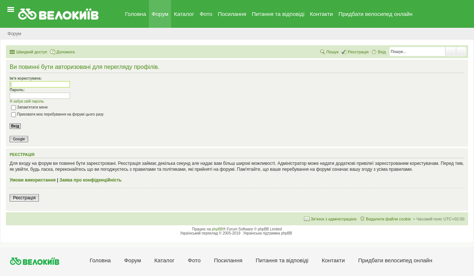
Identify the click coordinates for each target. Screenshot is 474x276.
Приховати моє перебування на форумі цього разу (57, 114)
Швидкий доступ (31, 52)
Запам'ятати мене (29, 107)
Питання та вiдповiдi (278, 14)
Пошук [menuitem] (332, 52)
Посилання (232, 14)
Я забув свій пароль (27, 101)
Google (19, 139)
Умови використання (33, 180)
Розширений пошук (461, 51)
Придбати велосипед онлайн (375, 14)
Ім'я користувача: (26, 78)
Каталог (184, 14)
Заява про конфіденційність (90, 180)
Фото (206, 14)
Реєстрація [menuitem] (358, 52)
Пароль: (17, 90)
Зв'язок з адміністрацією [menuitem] (334, 219)
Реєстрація (24, 197)
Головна (135, 14)
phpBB (217, 229)
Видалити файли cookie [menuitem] (388, 219)
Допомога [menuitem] (65, 52)
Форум (159, 14)
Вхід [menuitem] (382, 52)
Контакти (321, 14)
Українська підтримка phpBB (267, 233)
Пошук (450, 51)
